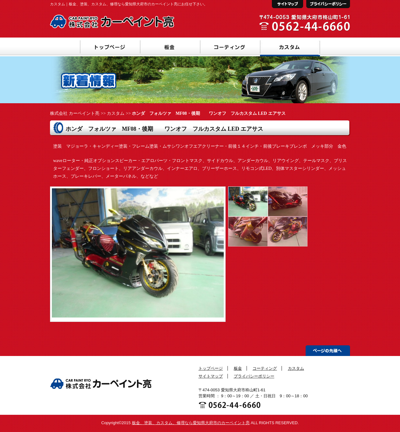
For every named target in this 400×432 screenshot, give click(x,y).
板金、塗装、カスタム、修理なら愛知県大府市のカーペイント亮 (191, 422)
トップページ (210, 368)
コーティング (264, 368)
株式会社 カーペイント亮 (74, 113)
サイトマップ (210, 376)
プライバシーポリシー (254, 376)
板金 (238, 368)
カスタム (115, 113)
